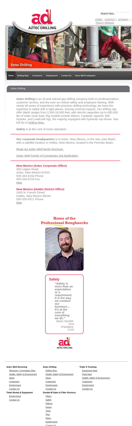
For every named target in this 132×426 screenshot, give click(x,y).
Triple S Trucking (88, 367)
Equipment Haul (89, 370)
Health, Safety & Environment (23, 374)
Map (19, 182)
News (12, 378)
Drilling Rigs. (36, 122)
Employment (52, 75)
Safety (49, 400)
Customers (37, 75)
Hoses (49, 407)
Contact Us (66, 75)
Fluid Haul (87, 374)
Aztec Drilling (49, 367)
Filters (48, 396)
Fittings (49, 403)
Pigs (48, 414)
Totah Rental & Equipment (20, 392)
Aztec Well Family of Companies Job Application (47, 155)
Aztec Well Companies (85, 75)
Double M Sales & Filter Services (59, 392)
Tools (48, 411)
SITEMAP (123, 19)
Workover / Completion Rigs (22, 370)
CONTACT (110, 19)
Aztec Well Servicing (17, 367)
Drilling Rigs (23, 75)
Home (11, 75)
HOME (98, 19)
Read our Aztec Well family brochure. (40, 149)
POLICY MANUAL (105, 23)
